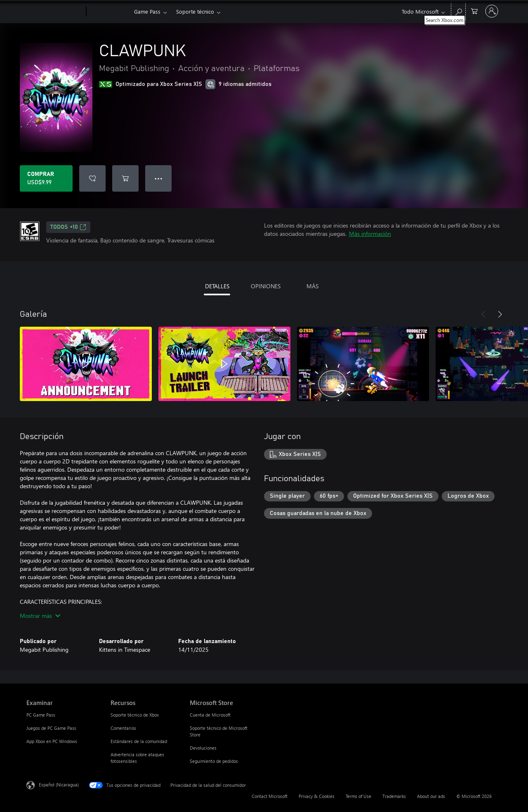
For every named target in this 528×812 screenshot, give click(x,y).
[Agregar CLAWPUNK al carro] (125, 178)
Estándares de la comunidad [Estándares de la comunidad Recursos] (139, 741)
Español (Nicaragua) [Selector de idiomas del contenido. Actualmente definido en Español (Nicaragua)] (59, 784)
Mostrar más (40, 616)
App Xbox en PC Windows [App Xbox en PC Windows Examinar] (51, 741)
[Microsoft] (54, 11)
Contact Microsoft (270, 796)
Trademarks (394, 796)
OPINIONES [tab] (265, 286)
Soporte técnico (195, 11)
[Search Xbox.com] (458, 10)
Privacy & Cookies (317, 796)
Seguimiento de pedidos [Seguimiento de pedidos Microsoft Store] (214, 761)
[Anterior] (483, 314)
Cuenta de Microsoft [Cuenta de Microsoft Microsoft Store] (210, 714)
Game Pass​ (147, 11)
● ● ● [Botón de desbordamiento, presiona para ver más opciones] (159, 178)
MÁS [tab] (312, 286)
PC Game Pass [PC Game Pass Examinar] (40, 714)
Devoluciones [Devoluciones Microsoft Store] (203, 747)
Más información (370, 233)
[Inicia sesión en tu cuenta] (492, 11)
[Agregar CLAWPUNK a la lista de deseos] (92, 178)
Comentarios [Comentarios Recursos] (123, 728)
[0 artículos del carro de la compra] (474, 10)
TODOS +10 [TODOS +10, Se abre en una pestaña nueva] (68, 227)
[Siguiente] (500, 314)
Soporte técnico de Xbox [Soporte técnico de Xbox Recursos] (135, 714)
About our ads (431, 796)
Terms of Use (358, 796)
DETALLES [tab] (217, 286)
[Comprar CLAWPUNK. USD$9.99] (46, 178)
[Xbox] (109, 11)
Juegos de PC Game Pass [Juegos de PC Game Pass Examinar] (51, 728)
